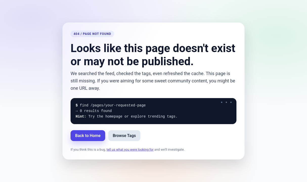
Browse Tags (124, 135)
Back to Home (88, 135)
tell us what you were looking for (130, 149)
